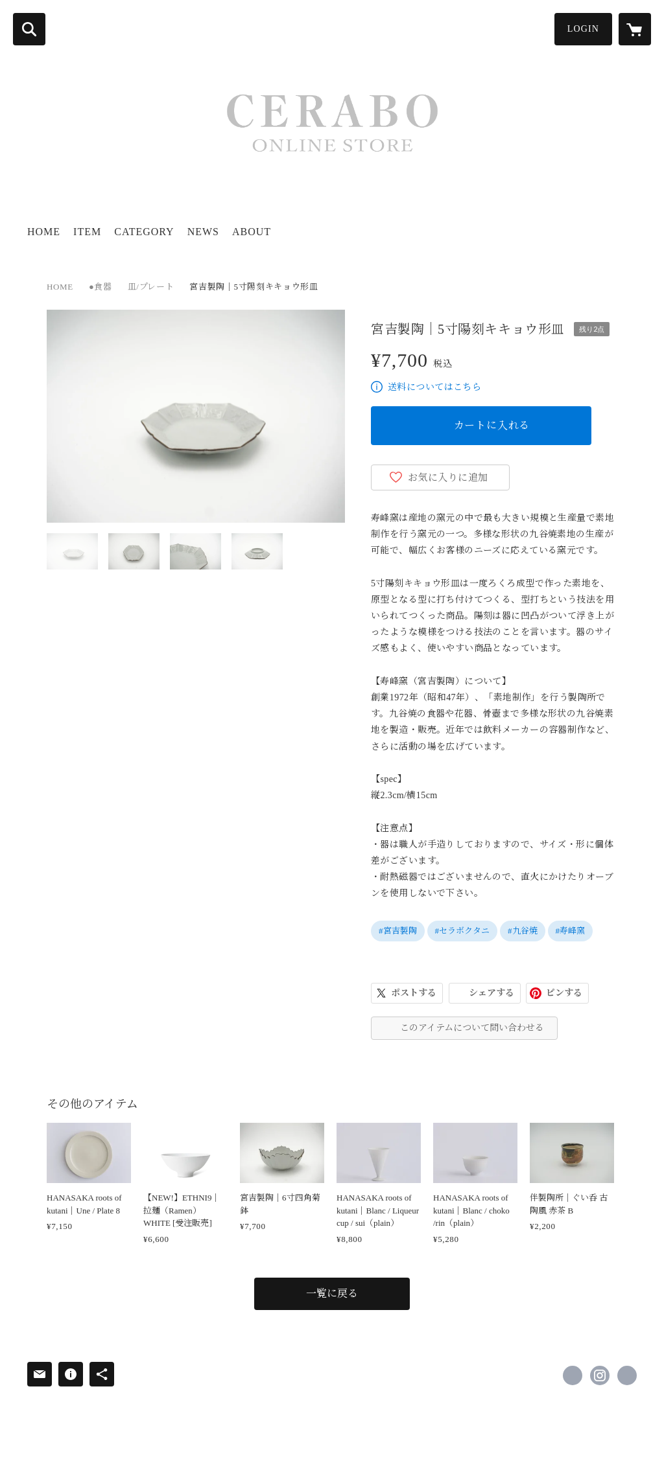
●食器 (100, 287)
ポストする (413, 993)
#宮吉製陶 (398, 931)
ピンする (564, 993)
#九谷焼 (523, 931)
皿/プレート (151, 287)
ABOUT (251, 231)
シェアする (491, 993)
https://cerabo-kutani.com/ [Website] (627, 1375)
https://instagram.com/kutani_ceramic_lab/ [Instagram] (600, 1375)
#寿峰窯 (571, 931)
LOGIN (583, 29)
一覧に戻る (332, 1293)
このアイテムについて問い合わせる (472, 1028)
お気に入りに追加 (448, 477)
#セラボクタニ (462, 931)
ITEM (87, 231)
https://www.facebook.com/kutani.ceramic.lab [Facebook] (572, 1375)
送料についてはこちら (434, 387)
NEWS (203, 231)
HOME (43, 231)
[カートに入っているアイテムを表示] (635, 29)
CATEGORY (144, 231)
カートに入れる (492, 425)
